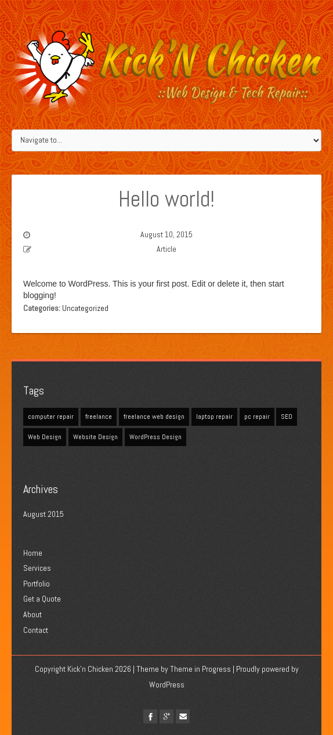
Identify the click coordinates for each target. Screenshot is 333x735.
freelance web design (154, 416)
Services (37, 568)
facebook (150, 716)
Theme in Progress (200, 669)
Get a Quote (42, 598)
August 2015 (43, 514)
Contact (35, 630)
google (166, 716)
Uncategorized (85, 308)
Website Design (95, 436)
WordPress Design (155, 436)
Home (32, 553)
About (32, 614)
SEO (286, 416)
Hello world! (166, 199)
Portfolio (36, 583)
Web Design (44, 436)
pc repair (257, 416)
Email (183, 716)
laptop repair (214, 416)
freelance (98, 416)
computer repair (51, 416)
